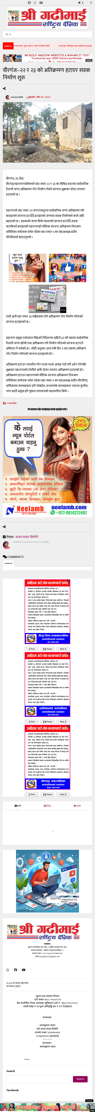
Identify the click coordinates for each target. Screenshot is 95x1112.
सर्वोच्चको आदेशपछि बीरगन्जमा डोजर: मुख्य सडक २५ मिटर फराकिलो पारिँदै (27, 46)
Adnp (89, 60)
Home (27, 1059)
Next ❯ (63, 649)
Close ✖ (89, 1100)
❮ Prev (32, 649)
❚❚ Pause (47, 649)
